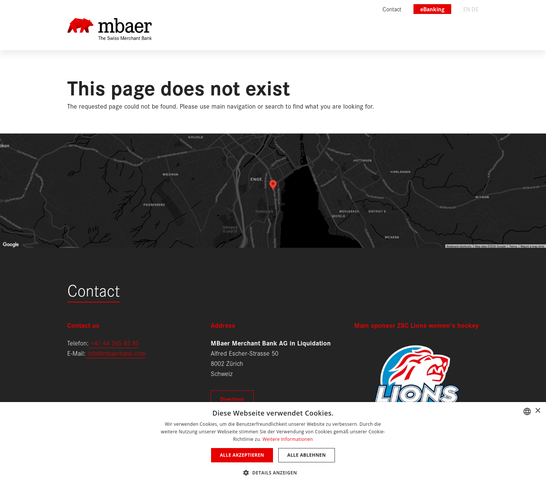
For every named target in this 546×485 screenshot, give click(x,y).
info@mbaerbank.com (116, 353)
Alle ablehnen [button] (306, 455)
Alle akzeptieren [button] (242, 455)
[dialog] (273, 443)
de (475, 9)
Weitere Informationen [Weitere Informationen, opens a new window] (287, 439)
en (466, 9)
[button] (273, 472)
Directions (232, 398)
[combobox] (527, 411)
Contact (93, 289)
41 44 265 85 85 (116, 343)
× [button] (537, 411)
